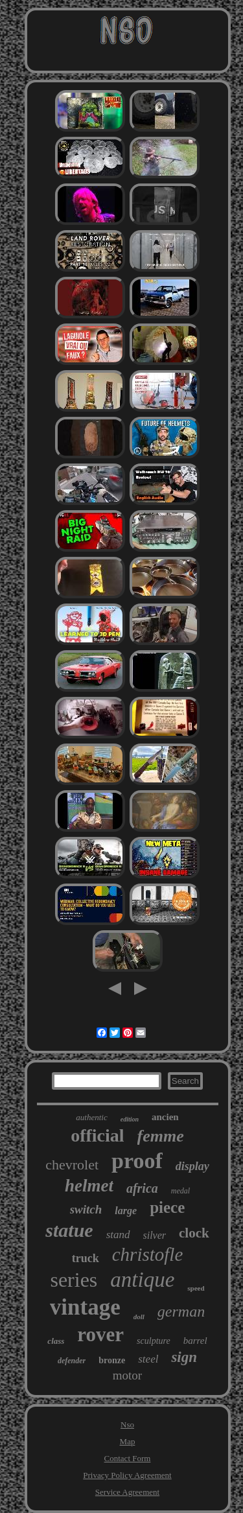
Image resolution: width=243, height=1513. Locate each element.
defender (72, 1360)
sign (184, 1357)
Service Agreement (127, 1492)
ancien (165, 1117)
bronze (111, 1360)
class (55, 1341)
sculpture (153, 1341)
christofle (147, 1254)
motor (127, 1375)
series (73, 1279)
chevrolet (71, 1164)
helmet (89, 1185)
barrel (195, 1340)
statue (69, 1230)
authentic (91, 1117)
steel (148, 1359)
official (97, 1135)
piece (167, 1207)
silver (155, 1235)
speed (195, 1288)
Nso (127, 1424)
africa (142, 1188)
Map (127, 1441)
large (126, 1210)
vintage (85, 1307)
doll (139, 1316)
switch (86, 1209)
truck (85, 1258)
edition (130, 1119)
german (181, 1311)
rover (100, 1334)
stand (118, 1234)
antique (142, 1279)
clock (194, 1233)
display (192, 1166)
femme (160, 1136)
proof (137, 1161)
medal (180, 1190)
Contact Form (127, 1458)
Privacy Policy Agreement (127, 1475)
